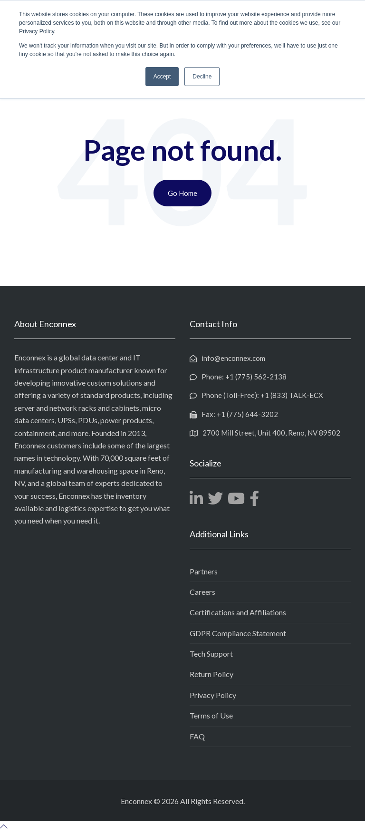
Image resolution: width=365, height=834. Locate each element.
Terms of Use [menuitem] (211, 715)
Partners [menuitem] (204, 570)
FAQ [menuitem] (197, 736)
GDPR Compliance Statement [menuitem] (238, 633)
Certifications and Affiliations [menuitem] (238, 612)
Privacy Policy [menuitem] (213, 694)
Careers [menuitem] (202, 591)
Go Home (182, 193)
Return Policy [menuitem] (211, 674)
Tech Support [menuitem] (211, 653)
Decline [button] (201, 76)
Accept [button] (162, 76)
